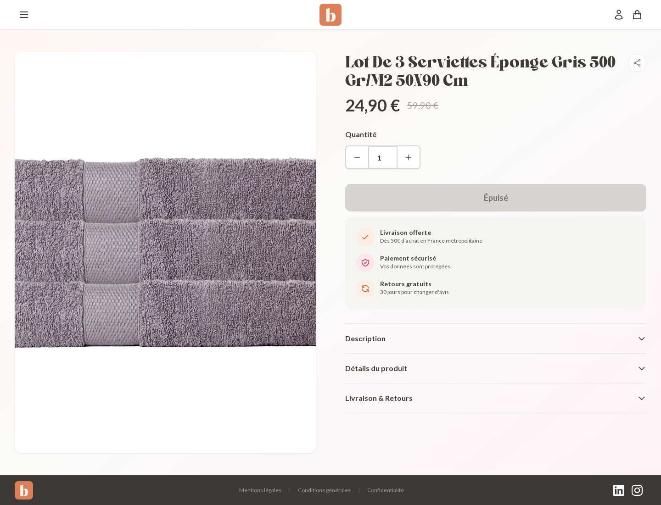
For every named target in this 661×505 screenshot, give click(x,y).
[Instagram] (637, 490)
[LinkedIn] (619, 490)
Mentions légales (260, 490)
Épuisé (496, 198)
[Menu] (24, 15)
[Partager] (637, 63)
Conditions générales (324, 490)
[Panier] (637, 15)
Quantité (360, 134)
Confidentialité (385, 490)
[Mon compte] (619, 15)
